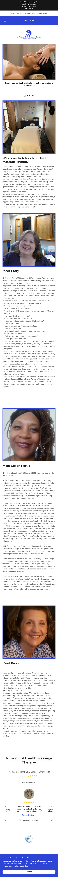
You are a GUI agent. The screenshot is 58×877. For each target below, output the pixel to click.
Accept (29, 872)
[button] (5, 21)
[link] (29, 34)
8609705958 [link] (29, 21)
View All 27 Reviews (29, 783)
